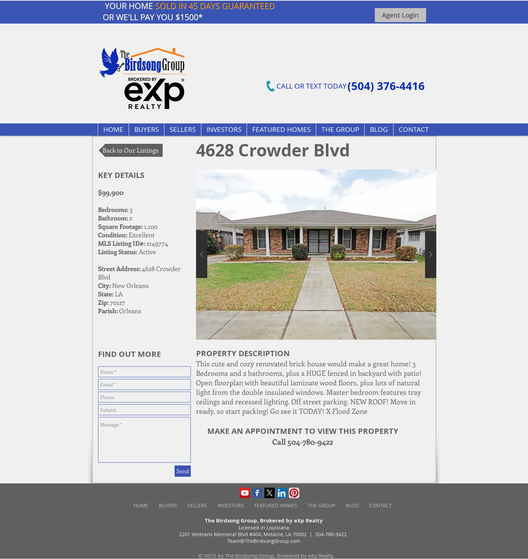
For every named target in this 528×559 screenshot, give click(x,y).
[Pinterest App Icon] (294, 493)
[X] (269, 493)
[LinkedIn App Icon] (281, 493)
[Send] (183, 471)
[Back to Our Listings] (131, 150)
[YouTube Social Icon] (245, 493)
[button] (281, 129)
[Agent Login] (400, 15)
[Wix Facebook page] (257, 493)
